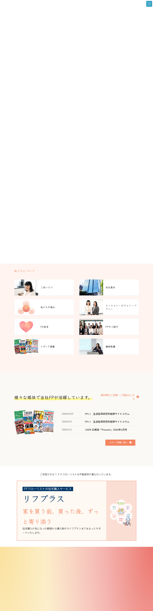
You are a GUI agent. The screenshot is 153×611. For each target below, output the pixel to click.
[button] (119, 395)
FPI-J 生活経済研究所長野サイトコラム (107, 413)
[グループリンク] (74, 511)
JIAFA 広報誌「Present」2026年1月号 (106, 429)
